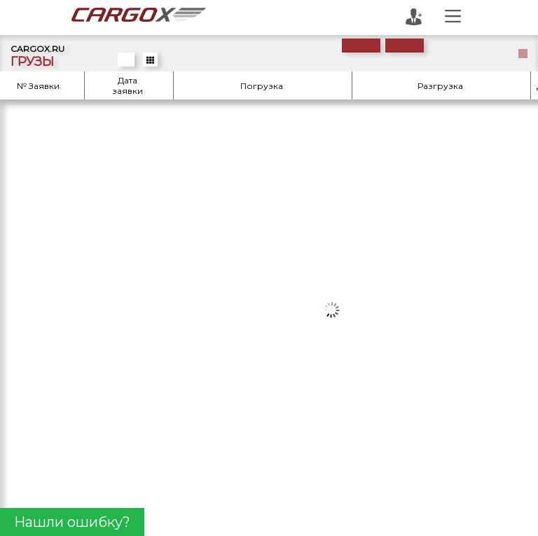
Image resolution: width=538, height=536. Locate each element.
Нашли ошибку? (72, 522)
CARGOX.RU (37, 48)
